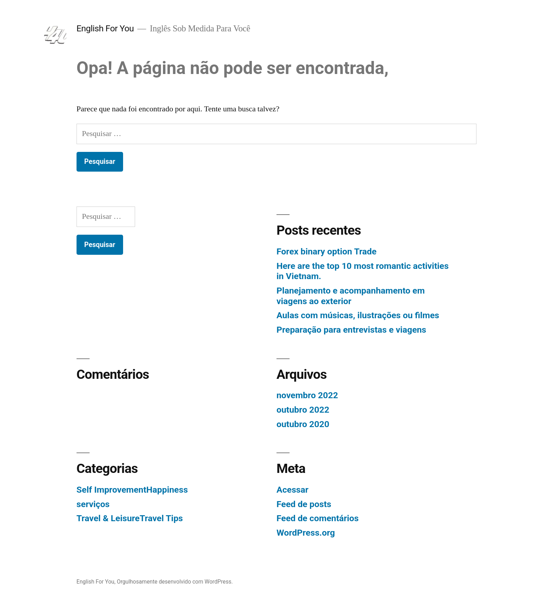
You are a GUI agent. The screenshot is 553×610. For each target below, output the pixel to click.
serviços (93, 504)
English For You (105, 28)
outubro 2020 (302, 424)
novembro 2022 (307, 395)
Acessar (292, 490)
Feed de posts (303, 504)
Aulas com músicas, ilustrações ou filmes (357, 315)
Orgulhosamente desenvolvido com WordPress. (175, 581)
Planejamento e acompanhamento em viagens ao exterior (350, 295)
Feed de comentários (317, 518)
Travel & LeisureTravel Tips (130, 518)
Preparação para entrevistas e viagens (351, 330)
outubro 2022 (302, 410)
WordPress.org (305, 533)
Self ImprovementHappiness (132, 490)
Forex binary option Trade (326, 251)
